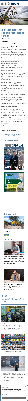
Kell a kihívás (8, 239)
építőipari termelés (16, 43)
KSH (4, 43)
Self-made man (8, 267)
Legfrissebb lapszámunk (11, 140)
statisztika (8, 43)
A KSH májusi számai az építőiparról (12, 134)
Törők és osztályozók (10, 214)
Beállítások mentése (20, 397)
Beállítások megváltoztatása (8, 394)
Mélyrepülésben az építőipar (10, 135)
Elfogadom (8, 397)
